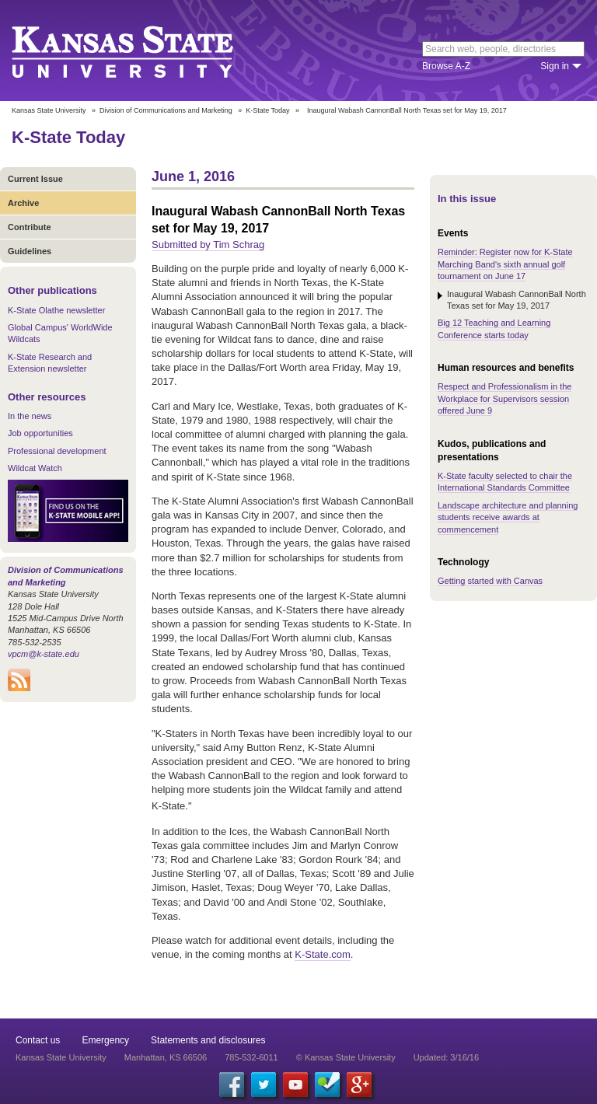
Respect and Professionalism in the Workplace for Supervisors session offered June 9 (504, 398)
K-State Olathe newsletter (56, 310)
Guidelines (29, 251)
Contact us (38, 1040)
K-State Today (267, 110)
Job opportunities (40, 433)
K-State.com (323, 954)
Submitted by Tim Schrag (208, 244)
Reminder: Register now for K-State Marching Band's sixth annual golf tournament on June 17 (505, 264)
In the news (29, 416)
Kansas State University (142, 50)
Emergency (105, 1040)
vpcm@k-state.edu (43, 654)
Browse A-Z (446, 66)
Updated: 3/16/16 (446, 1057)
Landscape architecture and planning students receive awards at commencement (508, 517)
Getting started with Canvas (490, 580)
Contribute (29, 227)
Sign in (554, 66)
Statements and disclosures (208, 1040)
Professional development (57, 451)
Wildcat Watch (35, 468)
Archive (23, 203)
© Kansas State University (346, 1057)
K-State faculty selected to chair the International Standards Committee (505, 481)
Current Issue (35, 178)
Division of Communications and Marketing (166, 110)
